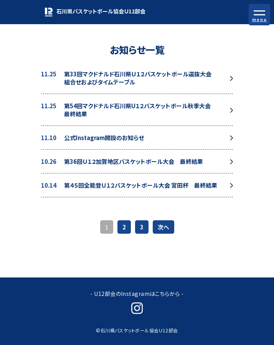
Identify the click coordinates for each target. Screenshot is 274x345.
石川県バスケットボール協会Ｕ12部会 (95, 12)
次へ (163, 227)
